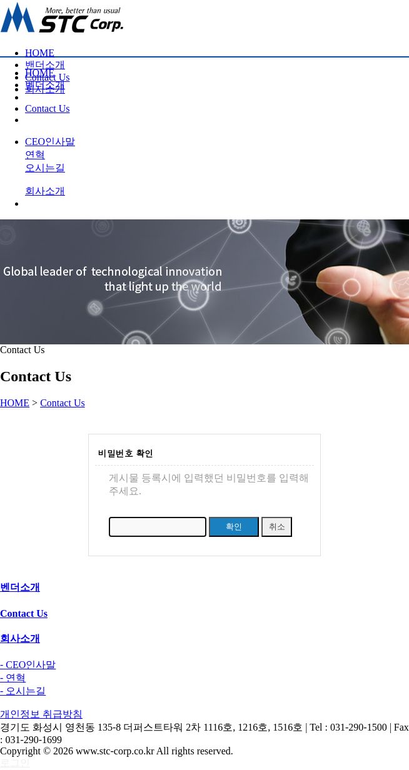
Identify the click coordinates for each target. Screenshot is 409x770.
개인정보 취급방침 (41, 714)
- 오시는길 (23, 691)
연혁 (35, 154)
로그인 (15, 763)
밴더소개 (45, 64)
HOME (39, 53)
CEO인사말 (50, 141)
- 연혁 (13, 677)
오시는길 (45, 167)
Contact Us (62, 403)
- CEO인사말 (28, 664)
